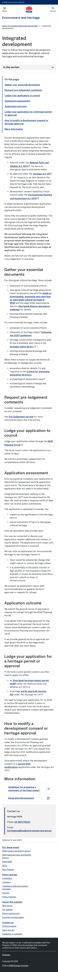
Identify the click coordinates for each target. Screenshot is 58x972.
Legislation (7, 878)
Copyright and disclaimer (13, 917)
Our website (7, 909)
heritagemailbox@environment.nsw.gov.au (29, 830)
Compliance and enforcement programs (15, 887)
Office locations (9, 926)
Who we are (7, 906)
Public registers (9, 897)
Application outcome (16, 106)
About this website (12, 902)
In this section (29, 67)
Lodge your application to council (22, 95)
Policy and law (9, 874)
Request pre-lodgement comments (23, 90)
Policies (5, 893)
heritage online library (23, 346)
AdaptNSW (7, 862)
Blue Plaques (8, 869)
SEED (4, 866)
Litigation (6, 882)
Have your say (8, 930)
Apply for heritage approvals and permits (20, 26)
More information (14, 129)
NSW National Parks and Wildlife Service (16, 856)
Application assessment (17, 101)
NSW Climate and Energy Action (16, 851)
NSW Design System (18, 966)
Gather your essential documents (22, 85)
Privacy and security (11, 913)
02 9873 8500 (22, 822)
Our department (10, 847)
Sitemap (6, 955)
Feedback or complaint (12, 934)
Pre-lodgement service (21, 416)
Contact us (8, 922)
